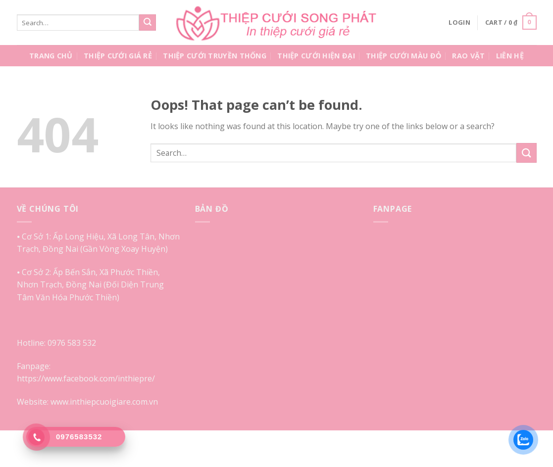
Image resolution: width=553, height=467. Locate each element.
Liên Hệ (510, 55)
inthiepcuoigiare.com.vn (114, 401)
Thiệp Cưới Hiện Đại (315, 55)
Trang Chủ (51, 55)
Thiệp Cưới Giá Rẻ (118, 55)
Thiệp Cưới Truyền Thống (214, 55)
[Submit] (147, 22)
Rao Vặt (468, 55)
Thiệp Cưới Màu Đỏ (403, 55)
